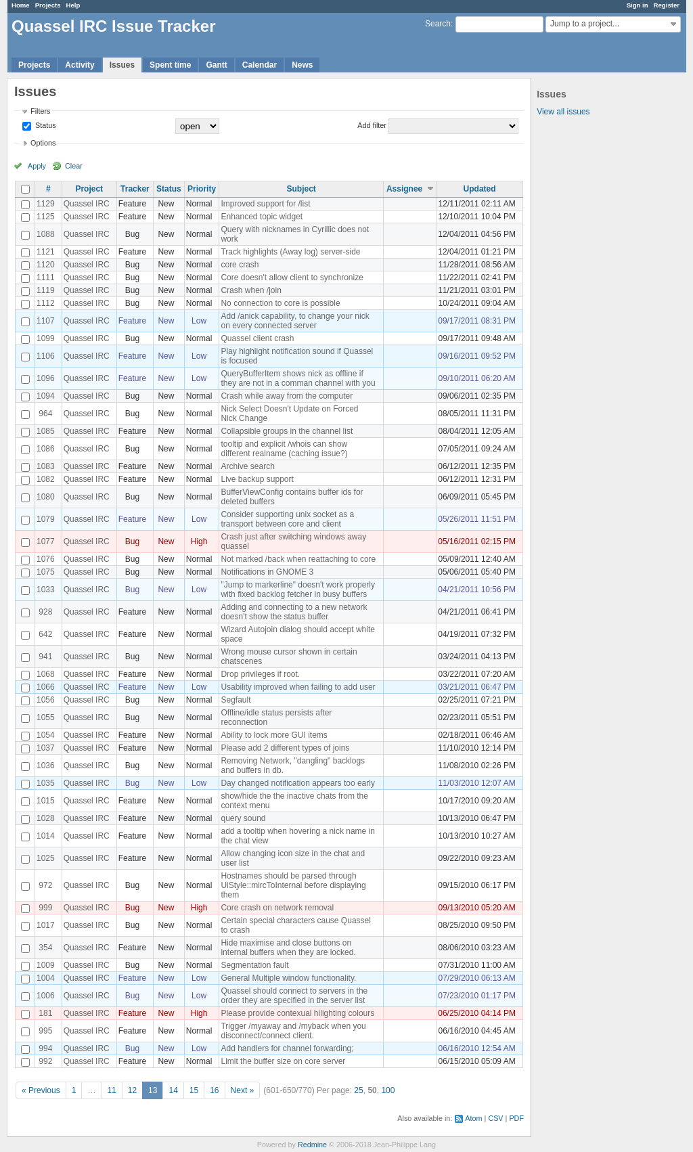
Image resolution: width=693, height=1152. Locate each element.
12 (132, 1090)
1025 (46, 858)
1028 (46, 818)
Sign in (637, 5)
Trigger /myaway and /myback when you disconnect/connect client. (293, 1030)
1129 (46, 203)
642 (45, 634)
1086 (46, 448)
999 (45, 907)
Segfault (235, 700)
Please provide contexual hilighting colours (297, 1013)
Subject (300, 189)
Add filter (371, 125)
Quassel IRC (87, 203)
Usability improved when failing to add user (298, 687)
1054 (46, 735)
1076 (46, 559)
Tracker (135, 189)
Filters (40, 111)
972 (45, 885)
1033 (46, 589)
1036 (46, 765)
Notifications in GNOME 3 (267, 572)
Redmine (312, 1144)
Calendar (259, 65)
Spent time (170, 65)
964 (45, 413)
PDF (516, 1118)
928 (45, 612)
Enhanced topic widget (262, 216)
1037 (46, 748)
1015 (46, 800)
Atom (473, 1118)
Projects (48, 5)
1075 (46, 572)
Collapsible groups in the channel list (287, 431)
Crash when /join (251, 290)
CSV (495, 1118)
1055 (46, 717)
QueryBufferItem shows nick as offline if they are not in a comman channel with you (298, 378)
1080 (46, 497)
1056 (46, 700)
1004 (46, 978)
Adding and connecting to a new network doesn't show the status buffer (294, 611)
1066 (46, 687)
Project (89, 189)
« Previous (41, 1090)
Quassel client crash (257, 338)
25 (358, 1090)
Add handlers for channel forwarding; (287, 1048)
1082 (46, 479)
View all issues (563, 111)
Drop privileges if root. (260, 674)
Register (666, 5)
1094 (46, 396)
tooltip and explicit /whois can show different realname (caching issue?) (284, 448)
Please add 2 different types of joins (285, 748)
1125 (46, 216)
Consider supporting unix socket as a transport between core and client (287, 519)
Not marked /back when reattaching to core (298, 559)
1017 (46, 925)
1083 (46, 466)
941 (45, 656)
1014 (46, 836)
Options (42, 143)
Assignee (404, 189)
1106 (46, 356)
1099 (46, 338)
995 (45, 1031)
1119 (46, 290)
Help (73, 5)
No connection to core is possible (280, 303)
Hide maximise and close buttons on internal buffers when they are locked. (288, 947)
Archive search (247, 466)
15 (193, 1090)
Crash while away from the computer (287, 396)
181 (45, 1013)
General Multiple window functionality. (288, 978)
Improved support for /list (265, 203)
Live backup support (257, 479)
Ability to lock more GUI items (274, 735)
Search (438, 23)
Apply (37, 166)
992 (45, 1061)
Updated (480, 189)
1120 (46, 264)
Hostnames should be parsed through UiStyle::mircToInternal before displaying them (293, 885)
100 (388, 1090)
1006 (46, 995)
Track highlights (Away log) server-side (290, 252)
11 (111, 1090)
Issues (122, 65)
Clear (74, 166)
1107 (46, 321)
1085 (46, 431)
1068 (46, 674)
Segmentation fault (254, 965)
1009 (46, 965)
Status (44, 125)
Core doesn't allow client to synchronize (292, 277)
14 (173, 1090)
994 (45, 1048)
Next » (242, 1090)
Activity (79, 65)
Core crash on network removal (277, 907)
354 (45, 947)
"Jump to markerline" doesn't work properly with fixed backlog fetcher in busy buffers (298, 589)
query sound (243, 818)
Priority (201, 189)
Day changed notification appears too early (297, 783)
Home (21, 5)
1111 (46, 277)
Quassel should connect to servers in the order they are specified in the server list (294, 995)
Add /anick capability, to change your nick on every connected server (295, 320)
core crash (240, 264)
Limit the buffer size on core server (283, 1061)
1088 (46, 234)
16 (214, 1090)
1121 (46, 252)
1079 (46, 519)
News (302, 65)
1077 (46, 541)
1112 (46, 303)
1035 (46, 783)
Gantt (216, 65)
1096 (46, 378)
